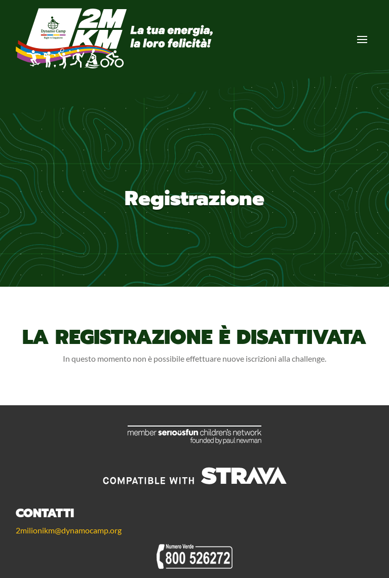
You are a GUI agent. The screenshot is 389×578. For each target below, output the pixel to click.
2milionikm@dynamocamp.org (69, 530)
